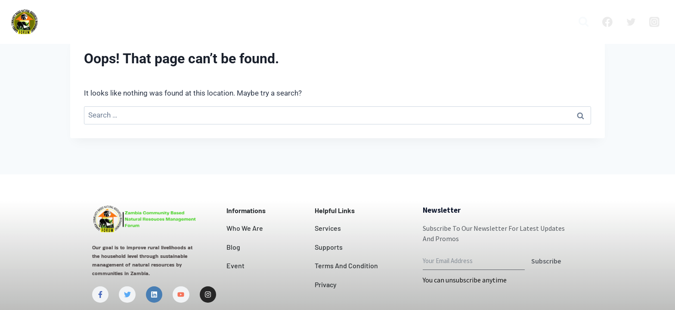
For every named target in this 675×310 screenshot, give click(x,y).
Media (549, 22)
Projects (412, 22)
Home (97, 22)
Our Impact (275, 22)
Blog (453, 22)
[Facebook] (607, 22)
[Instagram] (654, 22)
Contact (329, 22)
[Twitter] (631, 22)
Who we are (149, 22)
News (371, 22)
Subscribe (546, 261)
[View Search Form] (583, 21)
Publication (500, 22)
